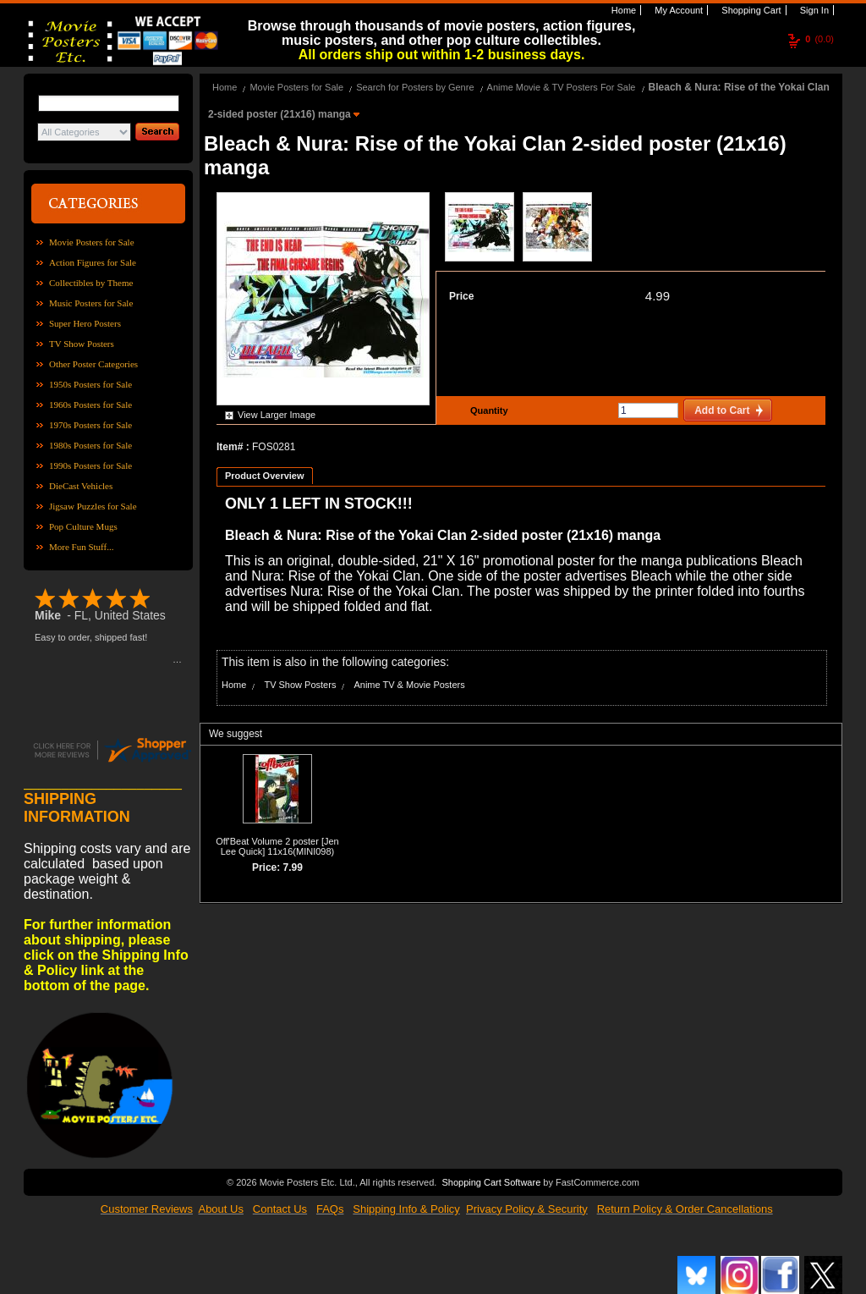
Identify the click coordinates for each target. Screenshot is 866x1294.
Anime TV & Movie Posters (409, 685)
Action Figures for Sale (92, 262)
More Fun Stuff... (81, 547)
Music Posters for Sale (91, 303)
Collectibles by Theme (91, 283)
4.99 (657, 296)
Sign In (813, 10)
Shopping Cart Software (490, 1182)
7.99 (293, 867)
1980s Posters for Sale (90, 445)
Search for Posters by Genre (415, 87)
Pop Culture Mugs (83, 526)
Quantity (487, 410)
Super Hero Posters (85, 323)
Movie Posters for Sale (91, 242)
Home (622, 10)
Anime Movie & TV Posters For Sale (561, 87)
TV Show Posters (81, 344)
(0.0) (819, 39)
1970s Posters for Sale (90, 425)
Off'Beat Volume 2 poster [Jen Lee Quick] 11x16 (277, 846)
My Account (677, 10)
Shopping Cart (750, 10)
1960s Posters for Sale (90, 404)
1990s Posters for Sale (90, 465)
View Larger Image (276, 415)
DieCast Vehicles (80, 486)
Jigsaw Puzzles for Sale (93, 506)
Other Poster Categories (93, 364)
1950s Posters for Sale (90, 384)
